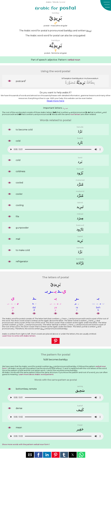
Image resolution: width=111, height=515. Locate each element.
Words (56, 2)
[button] (105, 5)
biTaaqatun (67, 78)
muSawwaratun (91, 78)
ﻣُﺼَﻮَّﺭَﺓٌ (70, 82)
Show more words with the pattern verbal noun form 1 (26, 444)
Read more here (55, 101)
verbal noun (73, 59)
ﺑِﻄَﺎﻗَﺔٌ (90, 82)
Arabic (48, 2)
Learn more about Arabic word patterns (36, 374)
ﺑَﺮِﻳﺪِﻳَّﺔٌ (80, 82)
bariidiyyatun (78, 78)
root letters (75, 114)
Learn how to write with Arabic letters (19, 336)
